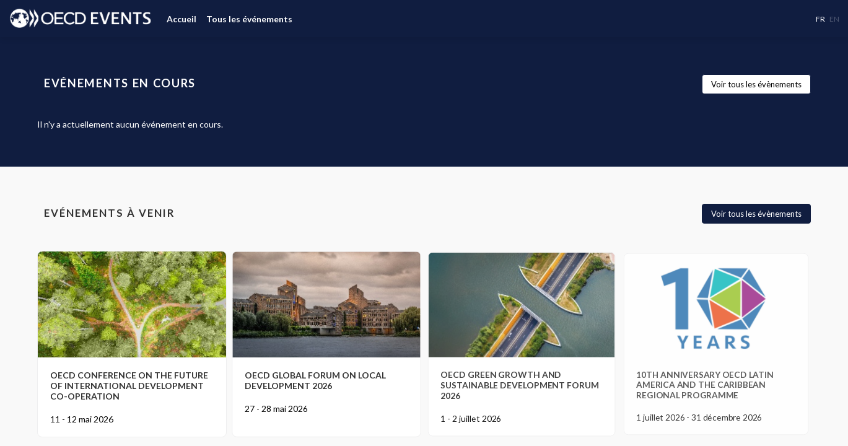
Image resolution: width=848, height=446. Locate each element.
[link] (181, 18)
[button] (820, 18)
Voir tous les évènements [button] (756, 84)
